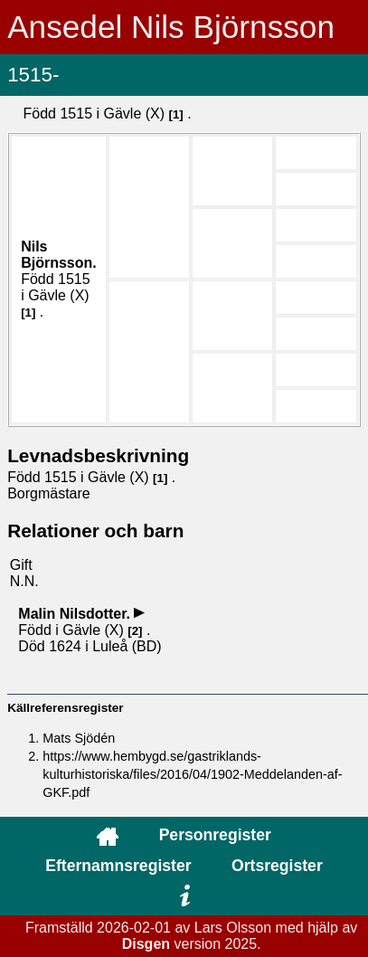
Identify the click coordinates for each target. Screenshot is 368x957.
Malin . (76, 613)
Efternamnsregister (118, 866)
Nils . (59, 254)
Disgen (146, 944)
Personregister (215, 835)
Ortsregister (277, 866)
